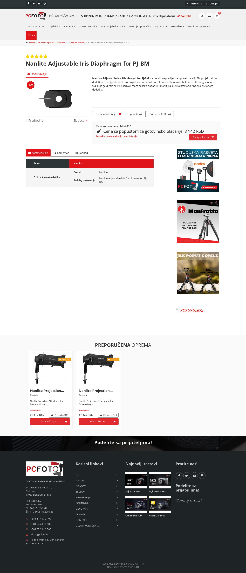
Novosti (81, 486)
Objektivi (53, 26)
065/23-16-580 (138, 16)
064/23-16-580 (116, 16)
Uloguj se (212, 3)
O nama (81, 514)
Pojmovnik (82, 503)
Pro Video (176, 26)
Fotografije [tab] (37, 74)
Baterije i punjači (139, 26)
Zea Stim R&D (131, 567)
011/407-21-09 (93, 16)
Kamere (68, 26)
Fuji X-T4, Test (133, 491)
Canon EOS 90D (133, 515)
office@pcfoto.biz (164, 16)
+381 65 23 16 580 (41, 529)
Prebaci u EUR (160, 114)
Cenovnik (82, 508)
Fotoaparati (34, 26)
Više (30, 35)
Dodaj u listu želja (108, 114)
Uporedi (135, 114)
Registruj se (194, 3)
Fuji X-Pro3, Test (158, 491)
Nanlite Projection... (47, 390)
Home (32, 42)
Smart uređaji (87, 26)
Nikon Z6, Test (157, 515)
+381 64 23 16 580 (41, 524)
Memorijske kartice (112, 26)
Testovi (80, 491)
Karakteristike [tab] (38, 152)
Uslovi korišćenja (87, 525)
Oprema (160, 26)
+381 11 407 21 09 (41, 518)
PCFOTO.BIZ (192, 310)
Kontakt (184, 16)
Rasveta (61, 42)
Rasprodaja (83, 497)
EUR (59, 415)
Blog (79, 474)
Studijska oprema (198, 26)
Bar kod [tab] (81, 152)
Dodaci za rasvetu (76, 42)
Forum (80, 480)
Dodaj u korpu (203, 137)
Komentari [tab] (61, 152)
